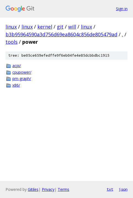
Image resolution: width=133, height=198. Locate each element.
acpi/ (16, 65)
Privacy (48, 189)
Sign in (122, 8)
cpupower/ (21, 72)
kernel (44, 26)
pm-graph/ (21, 78)
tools (11, 41)
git (60, 26)
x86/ (16, 85)
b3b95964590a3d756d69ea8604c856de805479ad (61, 34)
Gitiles (33, 189)
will (72, 26)
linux (11, 26)
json (123, 189)
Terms (63, 189)
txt (110, 189)
